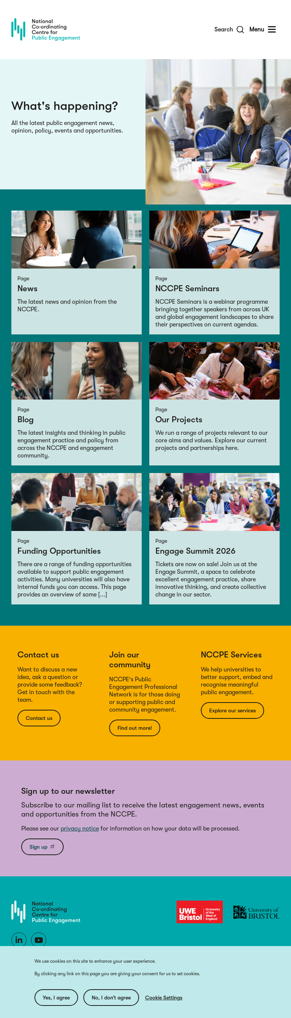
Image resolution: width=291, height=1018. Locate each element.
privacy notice (80, 828)
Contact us (39, 718)
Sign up (42, 846)
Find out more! (134, 728)
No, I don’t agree (111, 999)
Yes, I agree (56, 999)
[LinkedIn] (19, 940)
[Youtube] (38, 940)
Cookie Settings (163, 999)
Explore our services (232, 710)
